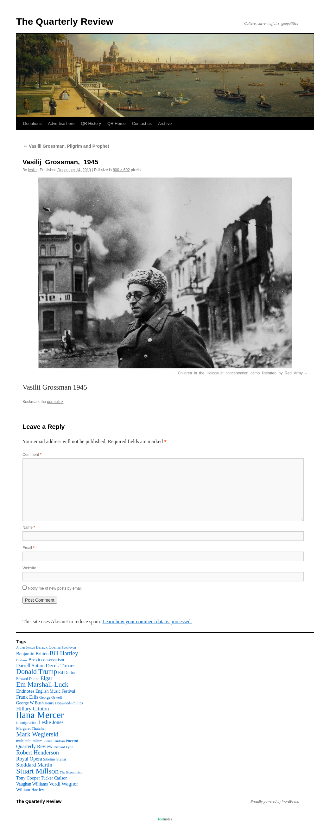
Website (29, 568)
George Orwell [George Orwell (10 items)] (50, 697)
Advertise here (61, 123)
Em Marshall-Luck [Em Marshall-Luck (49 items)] (42, 684)
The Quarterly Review (64, 21)
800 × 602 (121, 170)
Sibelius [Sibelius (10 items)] (49, 759)
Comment (31, 454)
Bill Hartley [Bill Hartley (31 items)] (63, 653)
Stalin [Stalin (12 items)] (61, 759)
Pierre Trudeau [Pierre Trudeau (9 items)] (54, 741)
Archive (165, 123)
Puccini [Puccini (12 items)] (72, 740)
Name (28, 527)
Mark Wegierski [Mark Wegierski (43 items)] (37, 734)
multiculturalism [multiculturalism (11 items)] (29, 741)
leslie (32, 170)
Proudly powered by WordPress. (275, 801)
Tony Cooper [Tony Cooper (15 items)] (28, 777)
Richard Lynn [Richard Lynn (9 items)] (63, 747)
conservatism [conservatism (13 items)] (52, 659)
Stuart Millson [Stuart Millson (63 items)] (37, 771)
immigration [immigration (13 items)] (26, 722)
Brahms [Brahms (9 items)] (21, 660)
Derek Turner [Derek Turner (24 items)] (60, 666)
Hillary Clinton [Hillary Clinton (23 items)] (32, 709)
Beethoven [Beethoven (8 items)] (68, 647)
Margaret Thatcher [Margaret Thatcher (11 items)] (31, 728)
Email (28, 548)
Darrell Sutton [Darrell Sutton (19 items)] (30, 665)
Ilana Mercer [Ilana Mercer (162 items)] (40, 715)
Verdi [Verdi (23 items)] (54, 784)
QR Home (116, 123)
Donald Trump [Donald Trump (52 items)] (36, 672)
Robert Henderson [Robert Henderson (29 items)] (37, 752)
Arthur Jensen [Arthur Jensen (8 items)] (25, 647)
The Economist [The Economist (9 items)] (71, 772)
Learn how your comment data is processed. (147, 621)
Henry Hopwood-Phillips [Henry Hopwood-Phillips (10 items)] (64, 703)
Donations (32, 123)
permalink (55, 401)
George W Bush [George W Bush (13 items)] (30, 703)
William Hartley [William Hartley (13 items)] (30, 789)
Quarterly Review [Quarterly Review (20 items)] (34, 746)
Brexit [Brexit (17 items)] (34, 659)
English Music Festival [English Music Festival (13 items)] (55, 691)
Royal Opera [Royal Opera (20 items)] (29, 758)
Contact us (142, 123)
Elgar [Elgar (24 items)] (47, 678)
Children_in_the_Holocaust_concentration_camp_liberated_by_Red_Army (240, 373)
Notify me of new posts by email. (55, 588)
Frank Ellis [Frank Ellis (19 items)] (27, 697)
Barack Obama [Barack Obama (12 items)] (48, 647)
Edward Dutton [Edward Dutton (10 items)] (28, 678)
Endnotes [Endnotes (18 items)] (25, 691)
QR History (91, 123)
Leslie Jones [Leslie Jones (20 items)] (50, 722)
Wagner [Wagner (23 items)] (69, 784)
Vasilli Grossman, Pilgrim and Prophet (65, 146)
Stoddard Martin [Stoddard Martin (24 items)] (34, 765)
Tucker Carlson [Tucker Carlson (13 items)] (54, 778)
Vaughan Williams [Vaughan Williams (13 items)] (32, 784)
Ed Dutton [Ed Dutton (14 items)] (67, 672)
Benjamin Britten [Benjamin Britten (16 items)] (32, 653)
